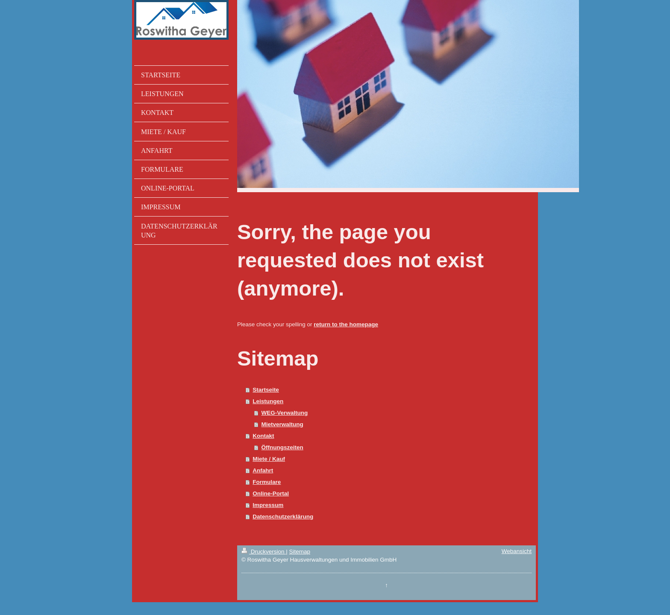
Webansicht (517, 551)
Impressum (268, 505)
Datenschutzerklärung (283, 516)
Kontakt (263, 436)
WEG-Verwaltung (285, 413)
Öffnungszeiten (282, 447)
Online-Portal (271, 493)
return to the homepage (346, 324)
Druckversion (263, 551)
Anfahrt (263, 470)
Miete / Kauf (269, 459)
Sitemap (299, 551)
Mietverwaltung (282, 424)
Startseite (266, 390)
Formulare (267, 482)
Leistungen (268, 401)
